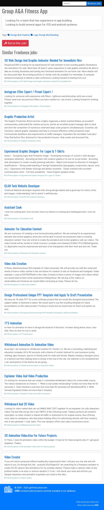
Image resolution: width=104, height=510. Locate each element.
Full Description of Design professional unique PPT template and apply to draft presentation (41, 313)
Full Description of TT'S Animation (18, 334)
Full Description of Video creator (18, 478)
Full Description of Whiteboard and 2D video (22, 425)
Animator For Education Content (23, 228)
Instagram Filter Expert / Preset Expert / (28, 91)
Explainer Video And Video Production (26, 375)
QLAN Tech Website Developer (22, 185)
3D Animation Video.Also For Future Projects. (30, 435)
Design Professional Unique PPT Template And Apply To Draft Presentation (48, 294)
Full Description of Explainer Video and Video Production (27, 394)
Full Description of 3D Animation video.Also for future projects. (29, 447)
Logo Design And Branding (44, 35)
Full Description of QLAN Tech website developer (24, 197)
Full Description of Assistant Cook (18, 219)
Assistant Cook (13, 207)
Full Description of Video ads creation (20, 285)
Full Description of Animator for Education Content (25, 253)
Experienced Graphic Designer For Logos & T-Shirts (34, 151)
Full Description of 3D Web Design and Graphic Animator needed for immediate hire (37, 81)
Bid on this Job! (15, 43)
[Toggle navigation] (6, 3)
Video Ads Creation (15, 263)
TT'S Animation (13, 322)
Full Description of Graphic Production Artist (22, 141)
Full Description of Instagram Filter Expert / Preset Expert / (27, 106)
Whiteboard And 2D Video (19, 403)
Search (94, 3)
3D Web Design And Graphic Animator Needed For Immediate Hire (43, 60)
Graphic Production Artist (19, 116)
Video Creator (12, 456)
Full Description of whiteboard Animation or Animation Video (29, 365)
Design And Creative (19, 35)
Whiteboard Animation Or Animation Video (29, 344)
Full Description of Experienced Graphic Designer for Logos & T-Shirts (32, 175)
